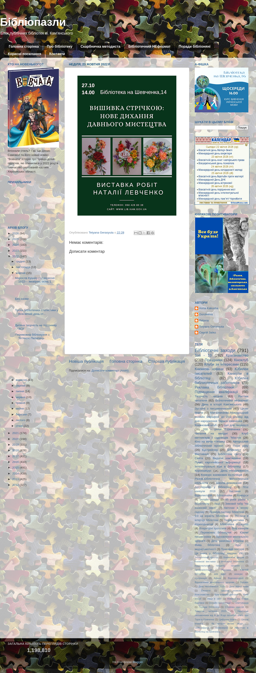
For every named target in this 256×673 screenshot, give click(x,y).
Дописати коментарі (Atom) (109, 370)
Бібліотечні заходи (215, 350)
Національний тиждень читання (217, 565)
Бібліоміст (234, 450)
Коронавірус (203, 470)
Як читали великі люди (227, 623)
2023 (16, 250)
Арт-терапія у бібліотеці (213, 487)
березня (22, 414)
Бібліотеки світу (229, 454)
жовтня (21, 273)
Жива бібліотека (207, 545)
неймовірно (221, 627)
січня (19, 425)
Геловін (244, 582)
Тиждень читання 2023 (210, 611)
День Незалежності (234, 470)
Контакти (57, 54)
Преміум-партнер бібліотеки (227, 512)
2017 (16, 456)
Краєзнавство (237, 355)
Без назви (22, 298)
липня (20, 391)
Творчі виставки (234, 520)
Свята (199, 458)
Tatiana (204, 320)
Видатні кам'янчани (227, 458)
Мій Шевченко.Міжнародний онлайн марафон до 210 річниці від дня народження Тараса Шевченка (221, 417)
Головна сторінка (24, 46)
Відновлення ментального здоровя (214, 582)
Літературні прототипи (212, 528)
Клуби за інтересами (221, 364)
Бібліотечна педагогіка (234, 524)
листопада (23, 267)
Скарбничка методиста (100, 46)
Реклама (226, 569)
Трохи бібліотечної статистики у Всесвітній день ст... (36, 312)
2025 (16, 239)
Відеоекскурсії (236, 578)
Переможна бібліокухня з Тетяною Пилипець (32, 336)
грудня (21, 261)
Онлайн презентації (220, 603)
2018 (16, 450)
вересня (22, 380)
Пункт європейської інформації (217, 462)
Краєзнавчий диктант (226, 594)
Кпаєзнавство (202, 594)
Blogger (138, 662)
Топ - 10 (203, 355)
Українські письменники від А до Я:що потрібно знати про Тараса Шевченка (221, 615)
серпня (21, 385)
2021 (16, 433)
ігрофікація (201, 578)
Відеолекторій (203, 495)
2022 (16, 256)
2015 (16, 467)
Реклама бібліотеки (214, 387)
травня (21, 402)
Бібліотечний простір (206, 557)
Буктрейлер (210, 450)
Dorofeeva (206, 314)
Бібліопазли (33, 22)
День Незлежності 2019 (211, 586)
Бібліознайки (224, 495)
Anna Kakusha (208, 308)
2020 (16, 439)
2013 (16, 479)
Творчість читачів (209, 396)
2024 (16, 244)
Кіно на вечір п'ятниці (210, 441)
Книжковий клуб (206, 425)
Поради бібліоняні (194, 46)
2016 (16, 462)
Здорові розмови (231, 590)
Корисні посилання (24, 54)
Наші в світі (214, 598)
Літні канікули (239, 528)
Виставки (235, 491)
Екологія (205, 590)
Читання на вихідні (211, 433)
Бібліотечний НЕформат (149, 46)
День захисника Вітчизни (227, 540)
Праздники (213, 360)
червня (21, 397)
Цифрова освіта (228, 619)
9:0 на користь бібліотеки (211, 516)
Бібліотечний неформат (231, 400)
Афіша (217, 578)
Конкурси (243, 495)
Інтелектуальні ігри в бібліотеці (218, 466)
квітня (20, 408)
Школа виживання (229, 483)
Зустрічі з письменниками (213, 408)
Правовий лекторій (232, 549)
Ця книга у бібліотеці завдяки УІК (219, 553)
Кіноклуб (241, 360)
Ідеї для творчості (236, 425)
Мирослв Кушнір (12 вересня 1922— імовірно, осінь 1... (35, 279)
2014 (16, 473)
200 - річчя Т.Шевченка (221, 429)
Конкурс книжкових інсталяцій (221, 474)
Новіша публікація (86, 361)
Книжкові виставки (205, 561)
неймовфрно (202, 627)
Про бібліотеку (59, 46)
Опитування (241, 603)
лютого (21, 420)
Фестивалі (202, 454)
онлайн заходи (209, 499)
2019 (16, 444)
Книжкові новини (209, 369)
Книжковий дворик (233, 557)
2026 (16, 233)
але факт (220, 574)
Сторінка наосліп (234, 607)
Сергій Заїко (207, 332)
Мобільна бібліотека (232, 561)
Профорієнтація (203, 569)
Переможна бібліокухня (216, 532)
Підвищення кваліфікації (216, 392)
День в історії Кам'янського (221, 404)
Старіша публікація (166, 361)
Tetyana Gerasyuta (211, 326)
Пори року (240, 445)
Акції (217, 503)
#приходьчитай (204, 524)
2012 (16, 484)
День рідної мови (238, 586)
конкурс (238, 574)
